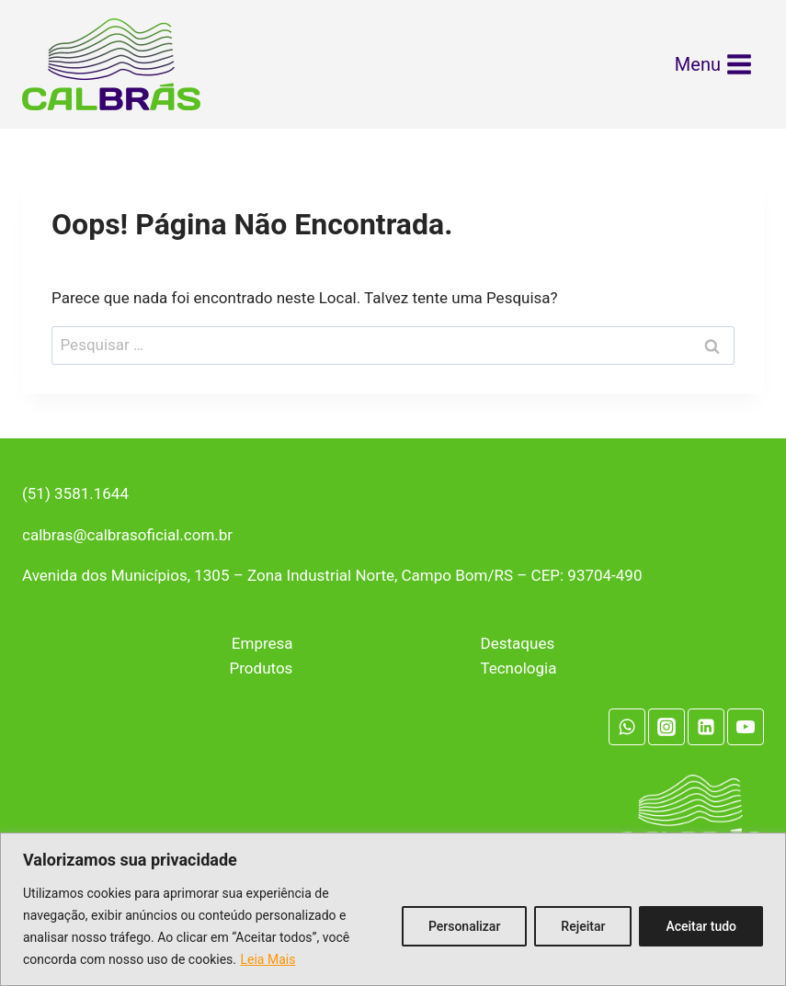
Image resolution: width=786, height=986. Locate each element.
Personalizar (464, 926)
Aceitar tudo (701, 926)
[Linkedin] (706, 726)
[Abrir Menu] (714, 64)
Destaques (518, 643)
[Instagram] (666, 726)
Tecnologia (518, 668)
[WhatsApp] (627, 726)
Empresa (262, 643)
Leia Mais (267, 959)
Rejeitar (583, 926)
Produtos (261, 668)
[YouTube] (745, 726)
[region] (393, 909)
